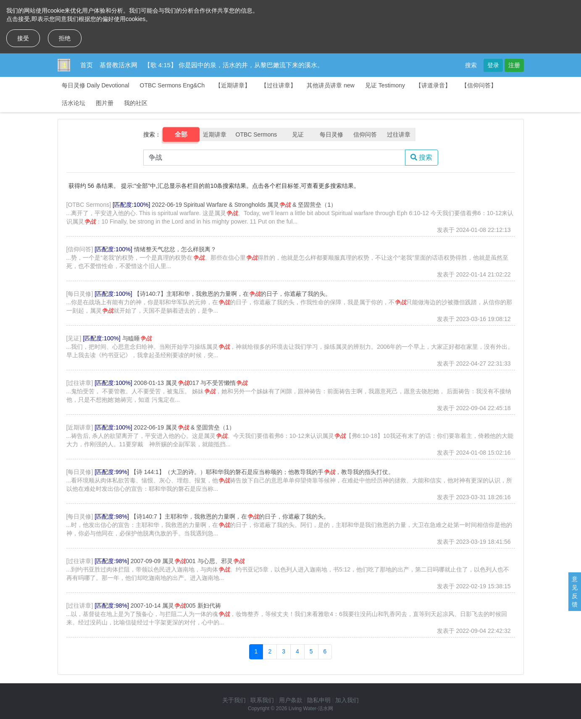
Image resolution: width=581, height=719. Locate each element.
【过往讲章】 (278, 85)
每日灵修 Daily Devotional (95, 85)
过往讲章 (398, 134)
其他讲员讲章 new (331, 85)
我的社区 (135, 103)
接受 (23, 38)
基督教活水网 (118, 64)
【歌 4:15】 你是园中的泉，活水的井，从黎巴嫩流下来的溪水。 (234, 64)
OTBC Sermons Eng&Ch (172, 85)
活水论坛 (73, 103)
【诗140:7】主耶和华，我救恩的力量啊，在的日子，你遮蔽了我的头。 (232, 293)
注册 (514, 65)
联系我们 (262, 700)
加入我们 (347, 700)
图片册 (104, 103)
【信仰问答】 (479, 85)
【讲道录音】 (433, 85)
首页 (86, 64)
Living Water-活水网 (311, 708)
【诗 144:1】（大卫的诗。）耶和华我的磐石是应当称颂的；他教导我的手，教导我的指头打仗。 (262, 472)
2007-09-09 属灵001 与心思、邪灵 (187, 561)
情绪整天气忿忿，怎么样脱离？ (175, 249)
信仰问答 (365, 134)
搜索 (471, 65)
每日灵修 (331, 134)
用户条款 (290, 700)
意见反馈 (575, 592)
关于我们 (234, 700)
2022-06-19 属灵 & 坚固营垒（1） (184, 427)
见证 (298, 134)
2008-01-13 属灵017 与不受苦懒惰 (191, 382)
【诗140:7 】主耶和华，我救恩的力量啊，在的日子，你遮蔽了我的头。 (230, 516)
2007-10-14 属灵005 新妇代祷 (176, 605)
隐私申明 (319, 700)
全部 (180, 134)
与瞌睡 (137, 338)
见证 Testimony (385, 85)
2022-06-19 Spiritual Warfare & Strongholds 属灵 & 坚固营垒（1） (244, 204)
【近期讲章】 (232, 85)
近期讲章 (214, 134)
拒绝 (65, 38)
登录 (493, 65)
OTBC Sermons (256, 134)
